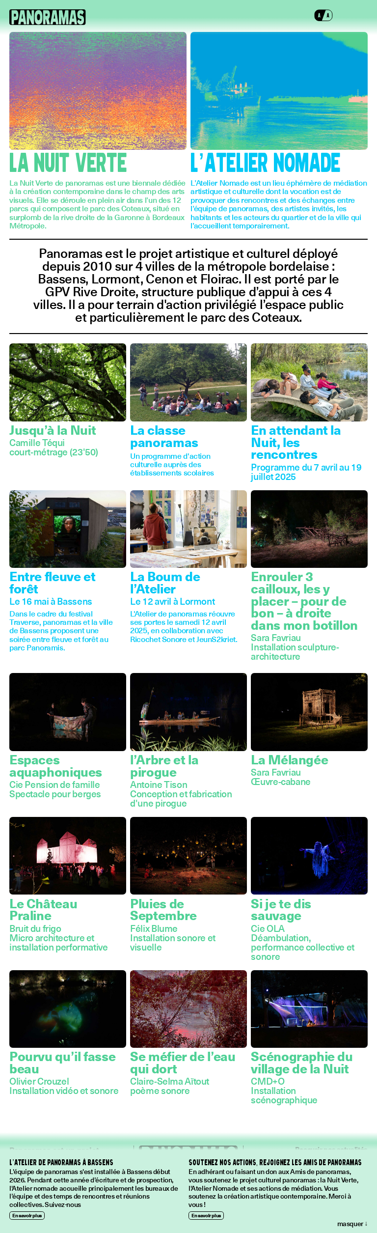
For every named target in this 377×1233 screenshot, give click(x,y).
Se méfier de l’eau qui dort (182, 1062)
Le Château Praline (43, 909)
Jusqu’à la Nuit (52, 429)
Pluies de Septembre (163, 909)
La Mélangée (289, 759)
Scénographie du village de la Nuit (301, 1062)
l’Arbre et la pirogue (164, 765)
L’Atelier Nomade (265, 163)
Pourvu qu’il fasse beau (62, 1062)
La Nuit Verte (68, 163)
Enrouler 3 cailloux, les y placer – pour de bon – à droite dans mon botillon (304, 600)
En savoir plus (27, 1215)
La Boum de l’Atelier (165, 582)
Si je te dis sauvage (281, 909)
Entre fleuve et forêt (52, 582)
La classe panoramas (164, 435)
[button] (323, 17)
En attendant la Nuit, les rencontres (296, 441)
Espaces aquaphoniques (55, 765)
